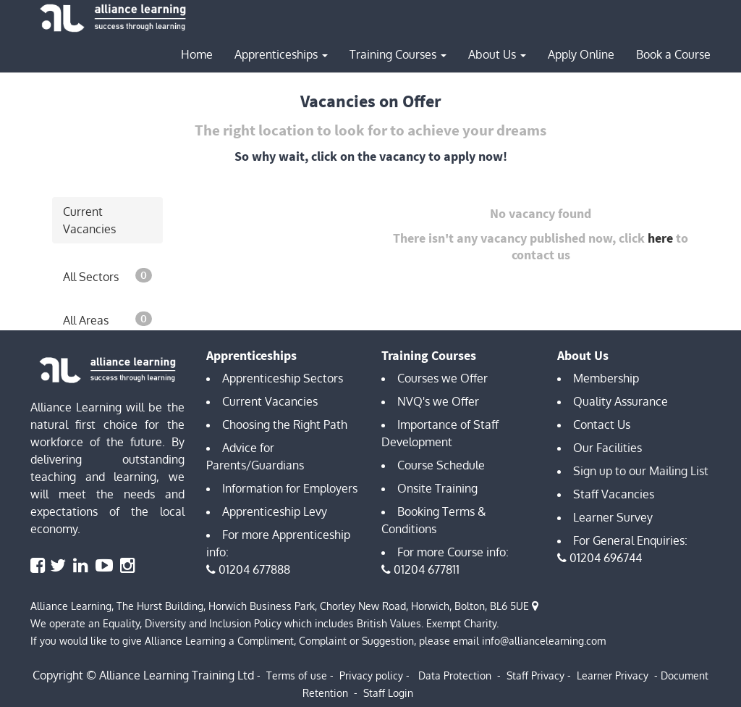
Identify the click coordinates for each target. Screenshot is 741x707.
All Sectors (107, 276)
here (660, 238)
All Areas (107, 319)
